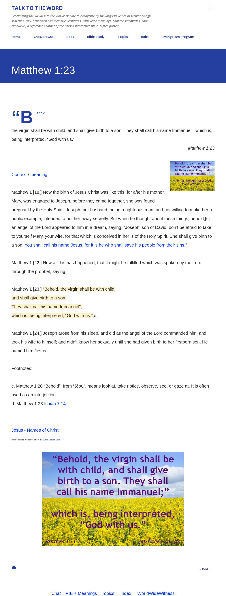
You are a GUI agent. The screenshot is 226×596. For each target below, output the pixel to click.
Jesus (17, 430)
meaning (38, 174)
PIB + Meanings (81, 593)
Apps (70, 37)
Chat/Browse (43, 37)
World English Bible (51, 440)
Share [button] (204, 569)
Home (16, 37)
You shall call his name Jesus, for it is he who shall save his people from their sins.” (106, 245)
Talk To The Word (37, 7)
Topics (123, 37)
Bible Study (96, 37)
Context (19, 174)
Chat (56, 593)
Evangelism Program (178, 37)
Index (145, 37)
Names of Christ (42, 430)
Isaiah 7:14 (55, 403)
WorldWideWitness (156, 593)
